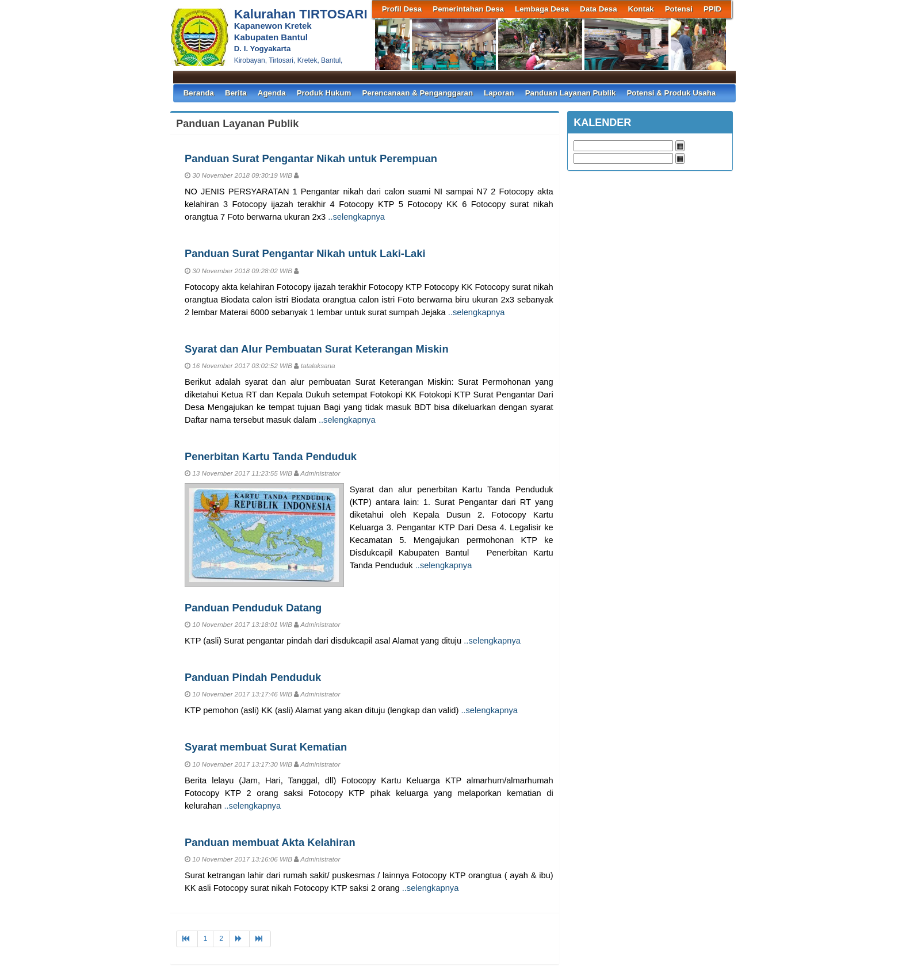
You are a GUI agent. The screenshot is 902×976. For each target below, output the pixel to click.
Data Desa (598, 9)
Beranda (199, 93)
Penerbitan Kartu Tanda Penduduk (271, 456)
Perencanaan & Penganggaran (417, 93)
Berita (236, 93)
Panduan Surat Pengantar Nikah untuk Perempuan (311, 158)
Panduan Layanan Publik (570, 93)
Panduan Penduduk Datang (253, 608)
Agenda (272, 93)
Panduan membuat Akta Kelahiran (270, 842)
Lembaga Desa (542, 9)
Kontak (641, 9)
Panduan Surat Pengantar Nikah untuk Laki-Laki (305, 253)
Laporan (499, 93)
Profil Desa (402, 9)
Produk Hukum (324, 93)
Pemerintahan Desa (468, 9)
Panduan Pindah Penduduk (253, 677)
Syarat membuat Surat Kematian (266, 747)
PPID (712, 9)
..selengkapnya (356, 216)
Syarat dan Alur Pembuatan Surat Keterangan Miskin (317, 349)
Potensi (679, 9)
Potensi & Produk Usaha (671, 93)
